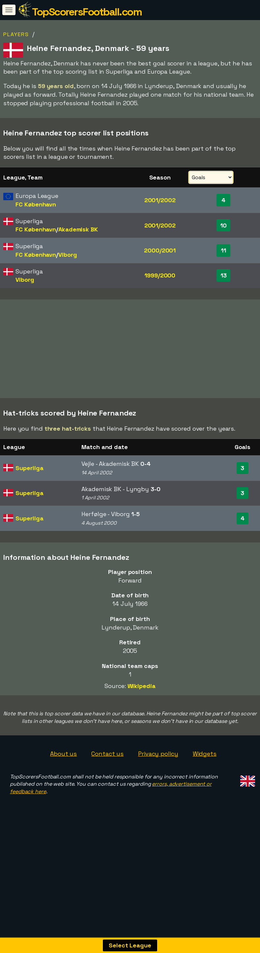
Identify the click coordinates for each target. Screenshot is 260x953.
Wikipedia (142, 712)
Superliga (29, 494)
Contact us (107, 779)
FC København (35, 204)
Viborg (67, 254)
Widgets (205, 779)
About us (63, 779)
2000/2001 (160, 250)
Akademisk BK (78, 229)
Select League (130, 945)
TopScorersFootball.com (87, 11)
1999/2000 (159, 275)
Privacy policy (158, 779)
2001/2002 (160, 200)
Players (16, 34)
